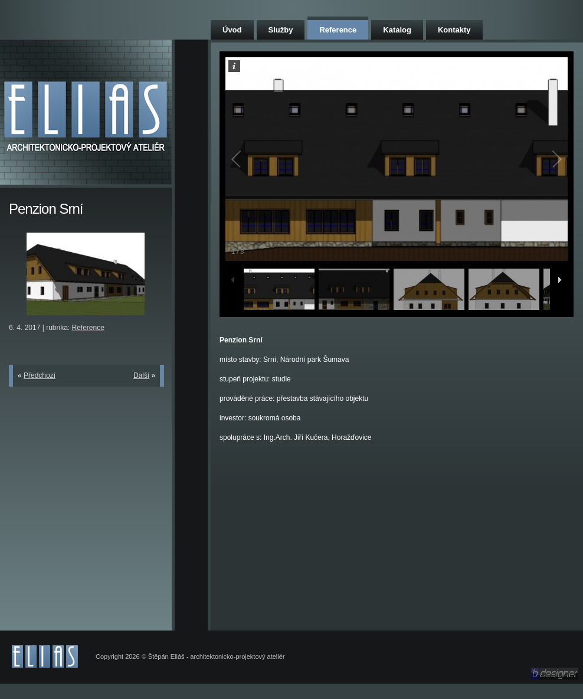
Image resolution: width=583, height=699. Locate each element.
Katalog (397, 29)
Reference (337, 29)
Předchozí (39, 375)
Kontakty (454, 29)
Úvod (232, 29)
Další (141, 375)
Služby (280, 29)
